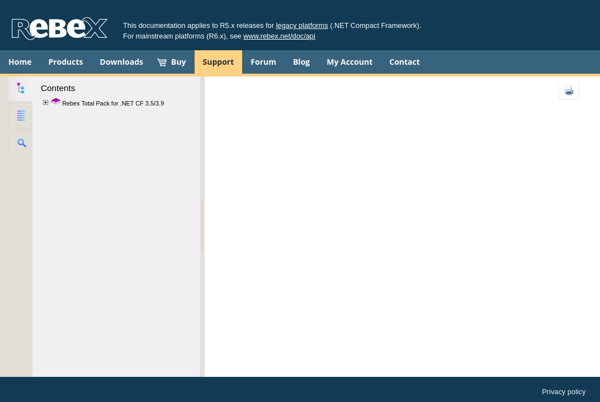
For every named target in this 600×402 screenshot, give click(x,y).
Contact (404, 61)
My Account (349, 61)
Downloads (121, 61)
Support (218, 61)
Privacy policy (563, 391)
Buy (178, 61)
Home (19, 61)
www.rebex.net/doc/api (279, 36)
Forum (263, 61)
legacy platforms (302, 25)
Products (65, 61)
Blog (301, 61)
